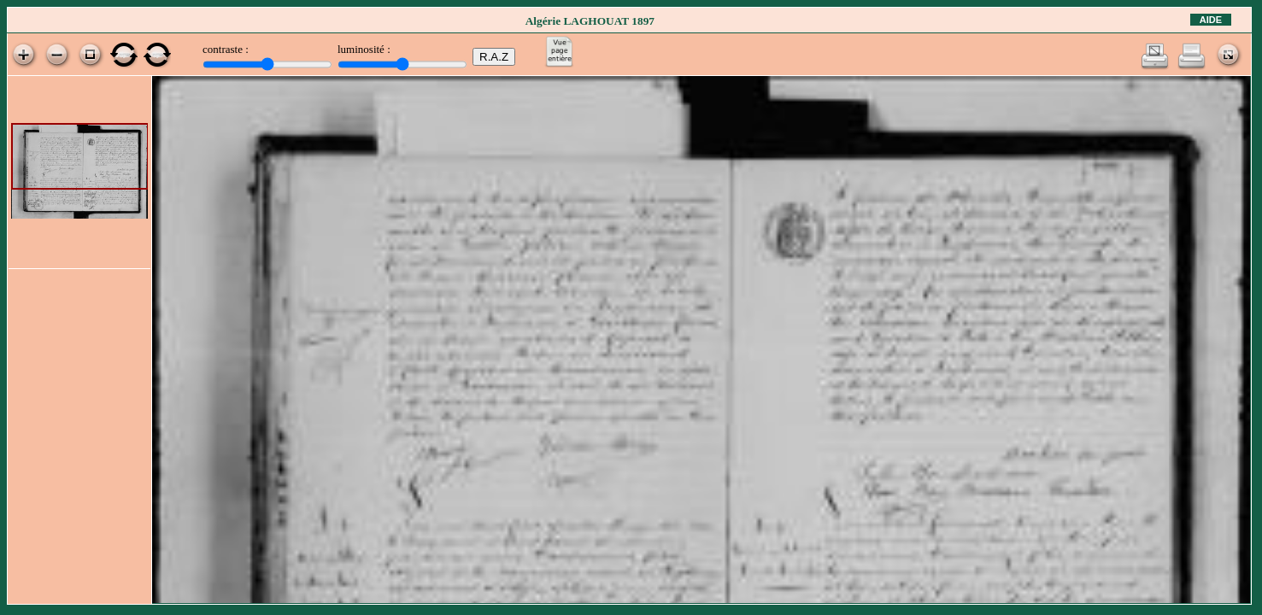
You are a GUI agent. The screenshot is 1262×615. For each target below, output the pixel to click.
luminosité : (364, 49)
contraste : (226, 49)
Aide (1211, 20)
